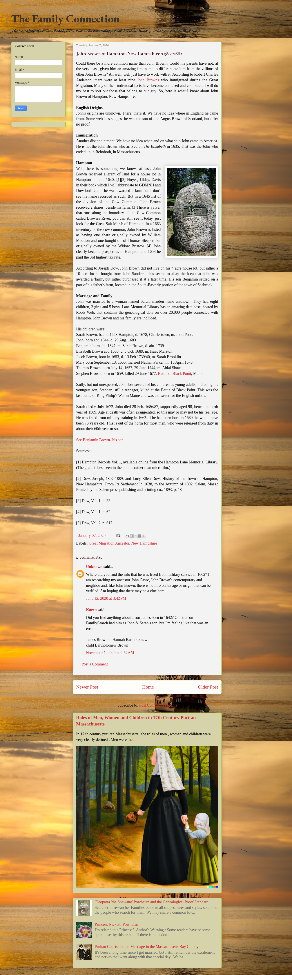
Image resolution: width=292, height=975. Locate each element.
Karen (91, 610)
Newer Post (87, 687)
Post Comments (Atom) (158, 705)
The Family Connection (65, 18)
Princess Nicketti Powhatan (116, 924)
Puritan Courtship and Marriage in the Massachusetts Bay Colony (147, 946)
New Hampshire (144, 543)
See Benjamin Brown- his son (99, 440)
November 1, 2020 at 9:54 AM (110, 653)
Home (148, 687)
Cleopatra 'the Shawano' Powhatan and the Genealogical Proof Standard (152, 902)
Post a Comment (95, 664)
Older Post (208, 687)
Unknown (94, 567)
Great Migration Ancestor (109, 543)
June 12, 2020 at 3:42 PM (106, 598)
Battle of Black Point (174, 373)
